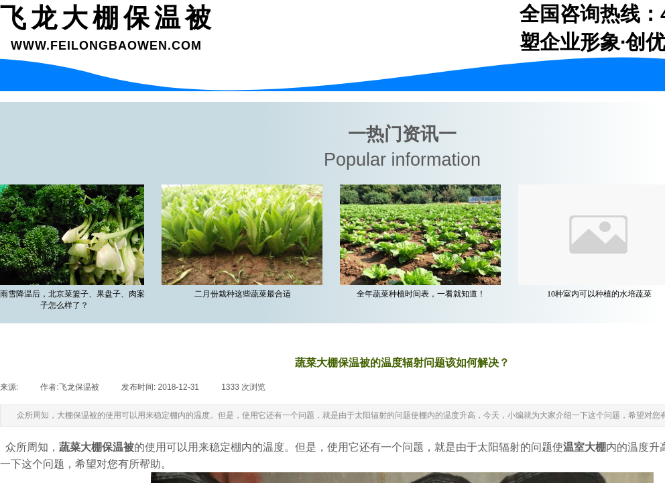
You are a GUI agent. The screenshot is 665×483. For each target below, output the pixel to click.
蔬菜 (69, 447)
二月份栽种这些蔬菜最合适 (244, 294)
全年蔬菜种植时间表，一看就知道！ (423, 294)
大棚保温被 (107, 447)
